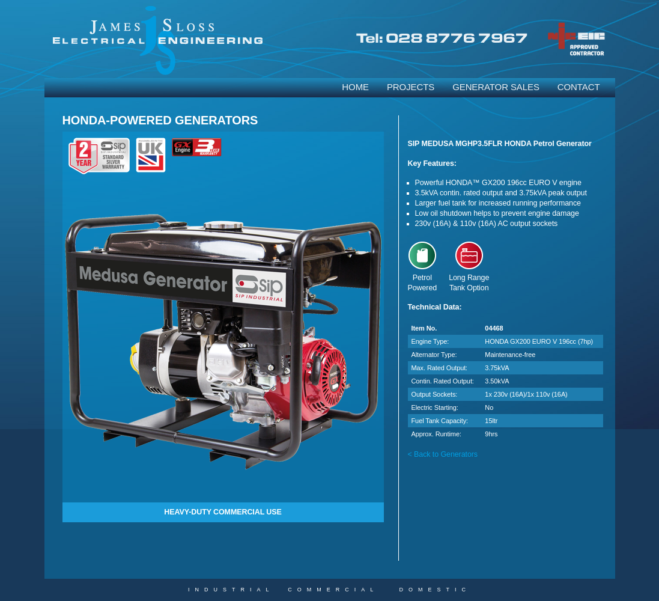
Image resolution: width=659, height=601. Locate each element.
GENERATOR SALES (495, 87)
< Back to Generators (443, 454)
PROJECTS (410, 87)
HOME (355, 87)
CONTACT (578, 87)
